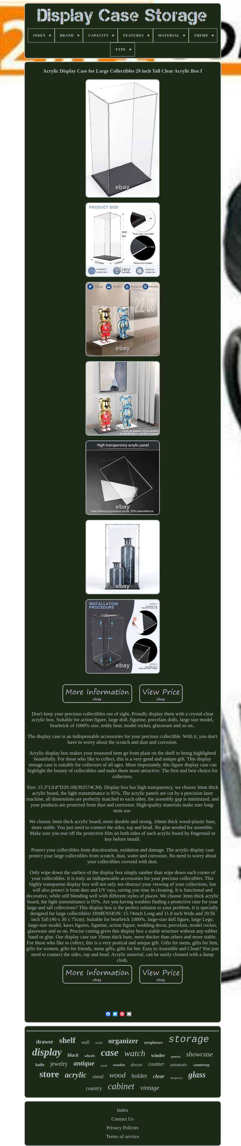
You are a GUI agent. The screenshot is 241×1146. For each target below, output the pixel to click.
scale (99, 1043)
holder (139, 1075)
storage (189, 1039)
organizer (123, 1041)
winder (158, 1055)
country (94, 1088)
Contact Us (122, 1119)
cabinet (121, 1086)
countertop (201, 1065)
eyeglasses (153, 1042)
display (47, 1052)
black (73, 1055)
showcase (199, 1054)
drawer (44, 1042)
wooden (119, 1065)
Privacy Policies (122, 1127)
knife (39, 1065)
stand (98, 1076)
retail (103, 1065)
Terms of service (122, 1136)
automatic (179, 1064)
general (175, 1056)
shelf (67, 1040)
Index (122, 1110)
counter (156, 1064)
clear (158, 1076)
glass (197, 1074)
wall (86, 1042)
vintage (149, 1087)
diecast (137, 1065)
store (49, 1074)
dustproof (176, 1078)
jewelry (59, 1064)
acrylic (76, 1074)
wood (117, 1075)
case (109, 1052)
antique (84, 1063)
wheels (89, 1056)
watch (134, 1053)
